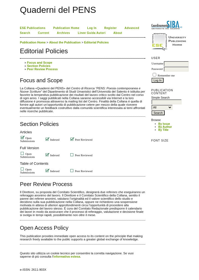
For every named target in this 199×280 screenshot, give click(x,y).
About (117, 32)
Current (43, 32)
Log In (92, 28)
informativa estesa (66, 256)
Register (110, 28)
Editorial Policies (96, 42)
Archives (63, 32)
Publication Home (66, 28)
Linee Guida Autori (91, 32)
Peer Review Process (42, 69)
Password (157, 68)
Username (157, 63)
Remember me (166, 75)
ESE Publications (33, 28)
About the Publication (65, 42)
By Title (163, 129)
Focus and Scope (39, 62)
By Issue (164, 123)
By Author (165, 126)
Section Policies (38, 65)
